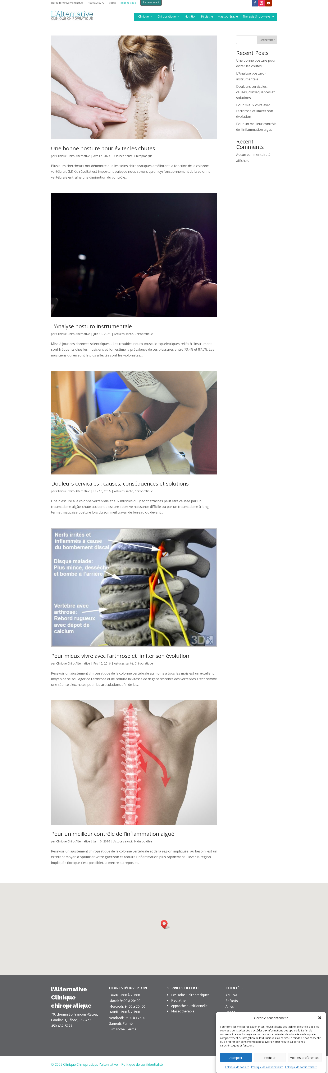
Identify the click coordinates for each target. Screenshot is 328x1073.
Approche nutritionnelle (189, 1005)
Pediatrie (178, 1000)
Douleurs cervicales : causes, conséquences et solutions (120, 483)
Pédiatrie (207, 16)
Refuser (270, 1068)
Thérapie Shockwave (256, 16)
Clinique (143, 16)
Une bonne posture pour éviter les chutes (103, 148)
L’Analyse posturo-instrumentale (91, 326)
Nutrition (190, 16)
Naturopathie (143, 841)
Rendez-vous (128, 3)
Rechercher (267, 40)
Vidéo (112, 3)
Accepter (235, 1068)
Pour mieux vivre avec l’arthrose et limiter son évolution (120, 656)
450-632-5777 (96, 3)
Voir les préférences (304, 1068)
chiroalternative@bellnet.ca (67, 3)
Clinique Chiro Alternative (73, 156)
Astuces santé (123, 156)
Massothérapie (228, 16)
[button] (320, 1029)
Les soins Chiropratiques (190, 994)
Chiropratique (167, 16)
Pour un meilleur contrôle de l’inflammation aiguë (112, 833)
